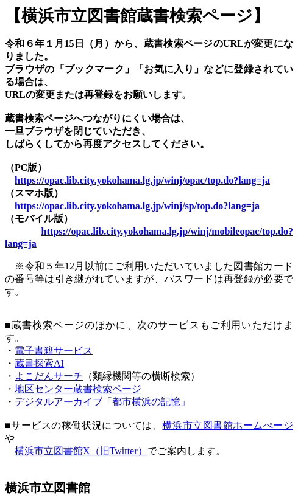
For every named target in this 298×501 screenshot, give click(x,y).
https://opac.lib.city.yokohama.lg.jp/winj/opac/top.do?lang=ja (142, 180)
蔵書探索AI (39, 363)
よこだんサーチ (49, 376)
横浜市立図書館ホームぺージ (227, 425)
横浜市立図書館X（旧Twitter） (81, 451)
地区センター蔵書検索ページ (78, 389)
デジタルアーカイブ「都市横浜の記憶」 (102, 401)
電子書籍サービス (54, 350)
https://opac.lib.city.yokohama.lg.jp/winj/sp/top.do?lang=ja (137, 206)
